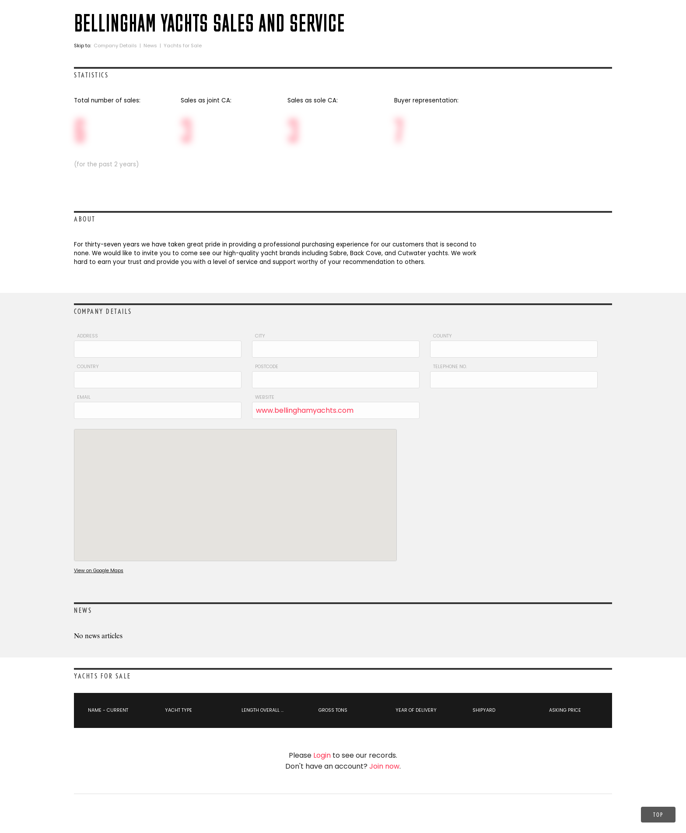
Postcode (266, 366)
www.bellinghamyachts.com (305, 410)
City (260, 336)
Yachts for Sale (183, 45)
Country (88, 366)
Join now (384, 766)
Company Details (115, 45)
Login (322, 755)
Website (264, 397)
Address (87, 336)
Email (84, 397)
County (442, 336)
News (150, 45)
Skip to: (83, 45)
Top (658, 815)
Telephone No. (450, 366)
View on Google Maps (98, 570)
